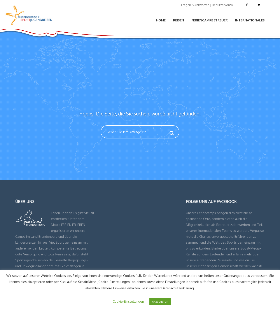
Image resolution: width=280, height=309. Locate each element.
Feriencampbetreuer (209, 20)
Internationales (250, 20)
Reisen (178, 20)
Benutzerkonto (222, 5)
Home (161, 20)
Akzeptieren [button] (160, 301)
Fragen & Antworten (195, 5)
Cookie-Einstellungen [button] (128, 301)
